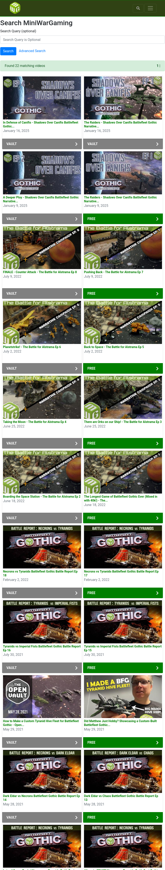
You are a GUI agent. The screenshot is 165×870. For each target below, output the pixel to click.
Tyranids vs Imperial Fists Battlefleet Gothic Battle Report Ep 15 (123, 648)
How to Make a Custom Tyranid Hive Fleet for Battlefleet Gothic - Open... (41, 723)
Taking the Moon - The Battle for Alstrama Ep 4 (34, 422)
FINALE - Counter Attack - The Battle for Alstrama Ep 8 (40, 272)
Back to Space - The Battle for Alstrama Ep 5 (114, 347)
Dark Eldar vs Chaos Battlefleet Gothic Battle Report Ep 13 (121, 798)
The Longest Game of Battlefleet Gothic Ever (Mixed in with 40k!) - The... (120, 498)
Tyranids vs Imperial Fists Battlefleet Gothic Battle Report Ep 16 (42, 648)
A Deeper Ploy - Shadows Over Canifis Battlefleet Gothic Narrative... (41, 199)
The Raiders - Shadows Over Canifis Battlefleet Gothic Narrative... (120, 124)
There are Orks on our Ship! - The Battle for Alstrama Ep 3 (123, 422)
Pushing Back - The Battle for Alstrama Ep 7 (113, 272)
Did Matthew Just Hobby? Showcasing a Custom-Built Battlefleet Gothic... (120, 723)
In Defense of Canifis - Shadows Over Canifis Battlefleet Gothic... (40, 124)
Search (8, 51)
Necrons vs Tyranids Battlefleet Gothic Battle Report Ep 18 (40, 573)
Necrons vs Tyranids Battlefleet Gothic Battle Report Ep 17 (121, 573)
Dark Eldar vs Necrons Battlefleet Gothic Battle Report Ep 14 (41, 798)
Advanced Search (32, 51)
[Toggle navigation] (150, 8)
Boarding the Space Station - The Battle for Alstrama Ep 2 (42, 496)
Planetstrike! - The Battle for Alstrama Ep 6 (32, 347)
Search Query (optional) (18, 31)
